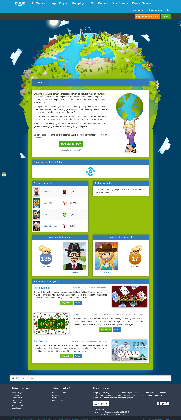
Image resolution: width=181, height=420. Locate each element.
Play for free (66, 303)
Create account (58, 395)
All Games (38, 3)
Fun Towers (40, 341)
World (40, 82)
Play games (21, 388)
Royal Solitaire (42, 287)
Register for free (71, 143)
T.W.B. (107, 272)
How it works (138, 10)
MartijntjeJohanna (50, 226)
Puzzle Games (141, 3)
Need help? (61, 388)
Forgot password (59, 400)
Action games (17, 405)
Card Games (99, 3)
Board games (17, 408)
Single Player (58, 3)
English (101, 403)
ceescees (74, 272)
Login (54, 398)
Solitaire (77, 314)
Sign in (165, 16)
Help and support (59, 393)
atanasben (46, 192)
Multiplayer (79, 3)
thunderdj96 (47, 203)
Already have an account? (71, 150)
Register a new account (147, 16)
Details (77, 303)
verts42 (45, 214)
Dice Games (120, 3)
